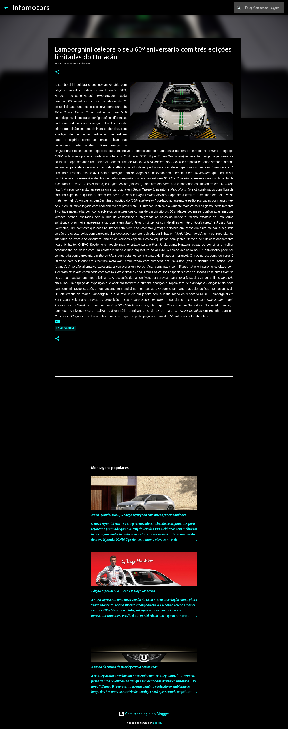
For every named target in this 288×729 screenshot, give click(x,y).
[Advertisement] (144, 421)
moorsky (157, 723)
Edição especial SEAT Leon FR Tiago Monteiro (123, 591)
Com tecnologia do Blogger (144, 714)
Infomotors (30, 7)
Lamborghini (65, 328)
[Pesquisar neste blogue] (261, 7)
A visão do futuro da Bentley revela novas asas (124, 667)
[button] (57, 72)
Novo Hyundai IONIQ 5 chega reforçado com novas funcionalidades (138, 515)
